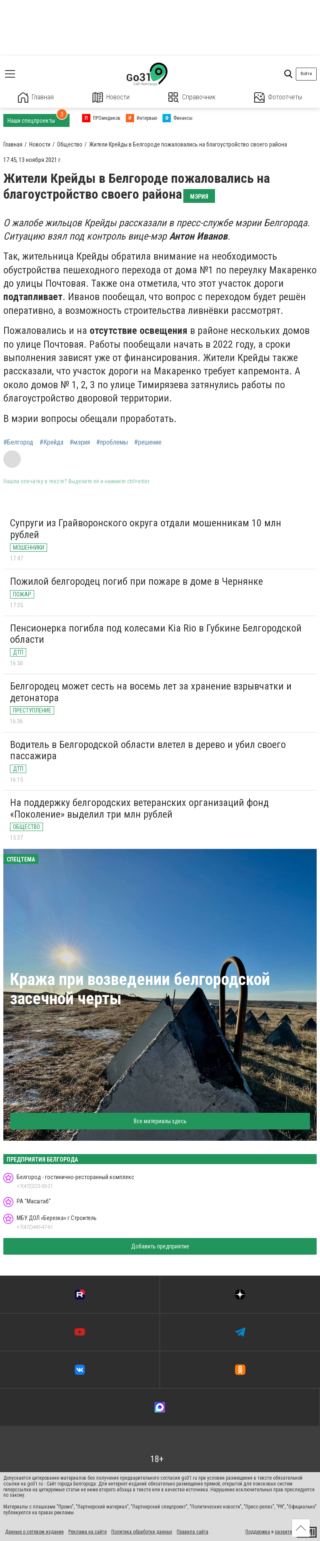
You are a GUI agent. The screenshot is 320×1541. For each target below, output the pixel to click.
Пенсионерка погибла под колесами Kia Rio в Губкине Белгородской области (156, 634)
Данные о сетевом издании (34, 1532)
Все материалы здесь (160, 1121)
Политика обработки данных (141, 1532)
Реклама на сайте (87, 1532)
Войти (306, 73)
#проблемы (112, 442)
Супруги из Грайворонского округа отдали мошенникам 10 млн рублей (145, 529)
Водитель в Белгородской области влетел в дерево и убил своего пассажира (148, 750)
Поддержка (257, 1532)
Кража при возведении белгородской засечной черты (140, 989)
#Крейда (51, 442)
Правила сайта (192, 1532)
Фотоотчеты (278, 97)
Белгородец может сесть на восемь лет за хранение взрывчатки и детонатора (151, 692)
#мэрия (80, 442)
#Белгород (18, 442)
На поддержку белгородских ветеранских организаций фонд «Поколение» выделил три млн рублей (139, 808)
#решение (148, 442)
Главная (36, 97)
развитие (285, 1532)
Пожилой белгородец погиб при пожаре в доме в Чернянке (136, 581)
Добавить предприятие (160, 1246)
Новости (111, 97)
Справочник (191, 97)
